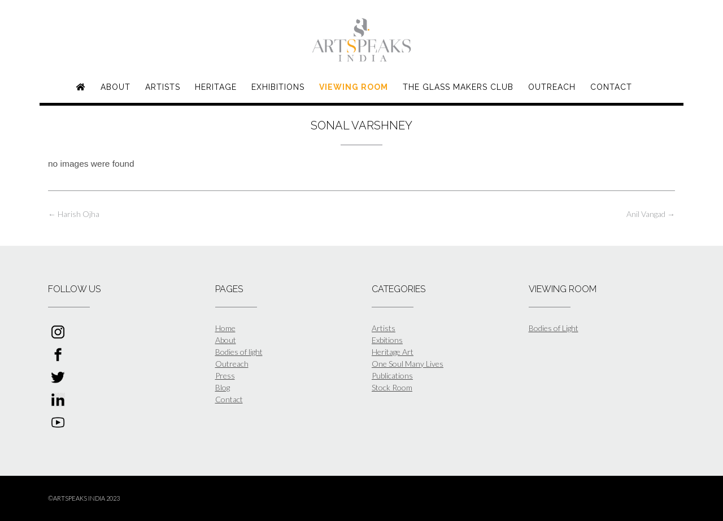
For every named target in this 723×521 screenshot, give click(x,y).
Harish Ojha (73, 214)
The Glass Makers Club (458, 87)
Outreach (552, 87)
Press (225, 375)
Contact (611, 87)
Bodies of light (239, 352)
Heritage (216, 87)
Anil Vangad (650, 214)
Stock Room (392, 387)
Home (225, 328)
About (115, 87)
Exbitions (387, 340)
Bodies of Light (553, 328)
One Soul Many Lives (407, 363)
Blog (222, 387)
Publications (392, 375)
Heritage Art (392, 352)
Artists (162, 87)
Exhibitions (277, 87)
